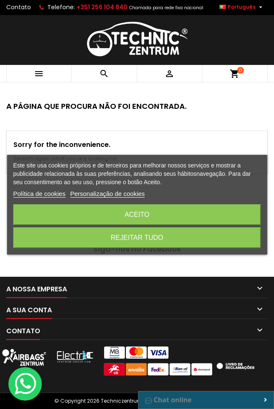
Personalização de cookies (107, 193)
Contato (18, 7)
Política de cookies (39, 193)
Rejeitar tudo (137, 237)
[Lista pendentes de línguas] (241, 7)
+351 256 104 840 (102, 7)
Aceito (137, 214)
